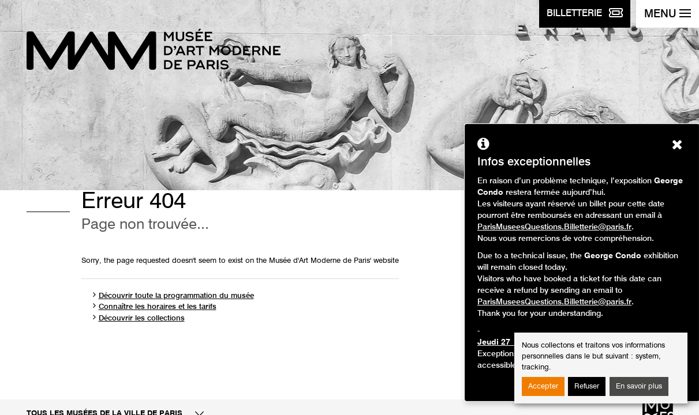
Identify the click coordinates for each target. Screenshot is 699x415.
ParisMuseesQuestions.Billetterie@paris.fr (554, 227)
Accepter (543, 386)
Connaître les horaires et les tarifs (157, 307)
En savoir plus (639, 386)
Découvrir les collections (142, 318)
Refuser (586, 386)
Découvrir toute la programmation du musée (176, 296)
